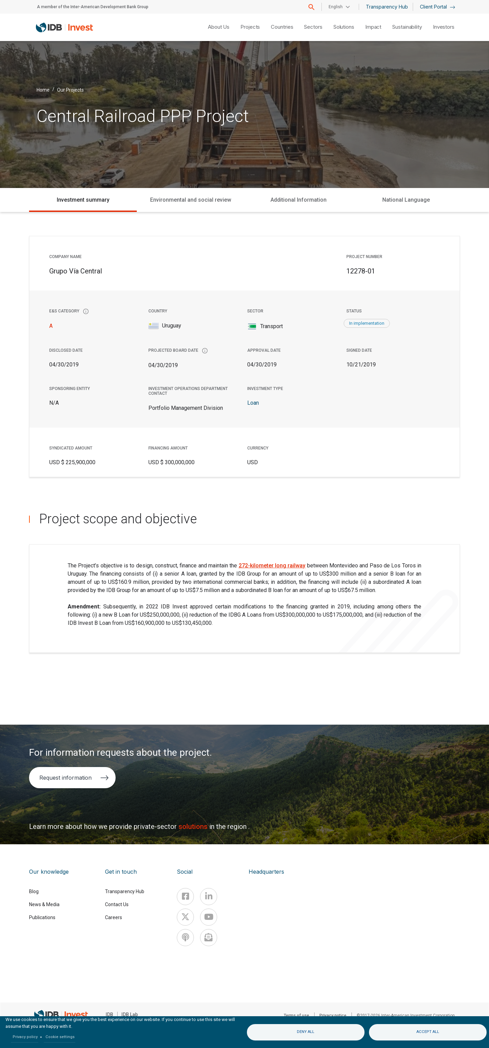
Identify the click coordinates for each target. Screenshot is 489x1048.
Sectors (313, 27)
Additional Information (298, 200)
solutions (194, 826)
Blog (34, 891)
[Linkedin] (208, 896)
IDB (109, 1014)
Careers (113, 917)
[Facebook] (185, 896)
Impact (373, 27)
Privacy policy (25, 1037)
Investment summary (83, 200)
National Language (406, 200)
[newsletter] (208, 937)
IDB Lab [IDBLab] (129, 1014)
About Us (218, 27)
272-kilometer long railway (272, 565)
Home (43, 89)
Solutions (343, 27)
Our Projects (70, 89)
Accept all (428, 1032)
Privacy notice (332, 1015)
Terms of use (296, 1015)
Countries (282, 27)
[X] (185, 917)
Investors (443, 27)
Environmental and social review (190, 200)
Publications (42, 917)
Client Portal (437, 7)
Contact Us (117, 904)
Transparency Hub (387, 7)
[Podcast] (185, 937)
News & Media (44, 904)
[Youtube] (208, 917)
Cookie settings (60, 1037)
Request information (74, 777)
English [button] (336, 6)
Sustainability (407, 27)
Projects (250, 27)
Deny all (305, 1032)
